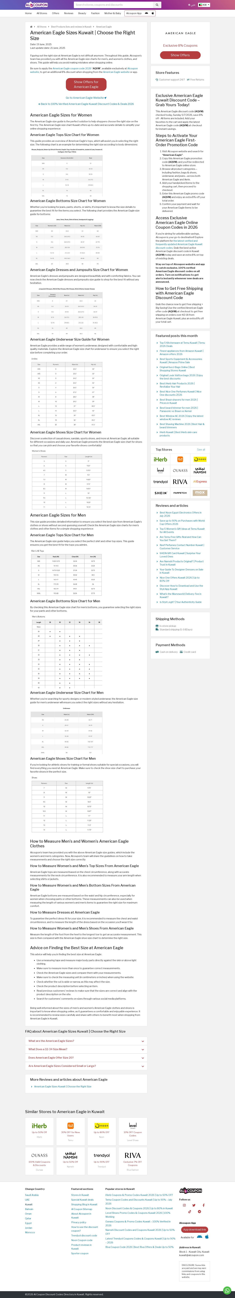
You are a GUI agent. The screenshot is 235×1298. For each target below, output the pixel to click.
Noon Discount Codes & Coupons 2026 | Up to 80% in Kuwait (139, 1208)
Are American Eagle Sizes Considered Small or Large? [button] (86, 1066)
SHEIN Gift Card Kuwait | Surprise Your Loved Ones (180, 555)
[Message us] (227, 1290)
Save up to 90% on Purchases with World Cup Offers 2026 (182, 522)
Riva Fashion (133, 1170)
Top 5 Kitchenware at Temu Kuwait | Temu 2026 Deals (182, 344)
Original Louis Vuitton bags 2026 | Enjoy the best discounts (181, 377)
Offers (55, 13)
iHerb (39, 1137)
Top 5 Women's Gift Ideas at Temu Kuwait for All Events (182, 530)
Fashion (95, 13)
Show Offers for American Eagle (86, 84)
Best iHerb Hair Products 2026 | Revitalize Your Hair (177, 385)
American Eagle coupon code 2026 (72, 68)
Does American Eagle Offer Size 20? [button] (86, 1057)
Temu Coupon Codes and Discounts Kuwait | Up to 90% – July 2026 (138, 1201)
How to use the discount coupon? (84, 1229)
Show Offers (180, 55)
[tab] (86, 1041)
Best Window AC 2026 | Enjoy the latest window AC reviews (181, 418)
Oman (28, 1213)
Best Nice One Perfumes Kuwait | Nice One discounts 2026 (180, 393)
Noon (101, 1137)
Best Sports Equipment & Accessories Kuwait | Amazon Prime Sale (181, 361)
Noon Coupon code (82, 1240)
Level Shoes (132, 1140)
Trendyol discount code (84, 1235)
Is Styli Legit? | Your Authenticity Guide (181, 602)
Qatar (28, 1218)
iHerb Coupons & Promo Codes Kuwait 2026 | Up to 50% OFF (139, 1195)
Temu (70, 1140)
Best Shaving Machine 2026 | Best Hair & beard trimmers (182, 426)
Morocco (30, 1232)
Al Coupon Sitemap (81, 1209)
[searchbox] (113, 5)
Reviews (68, 13)
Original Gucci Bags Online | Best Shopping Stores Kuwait (177, 369)
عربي (191, 5)
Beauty (82, 13)
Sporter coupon (79, 1253)
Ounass (39, 1170)
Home (28, 13)
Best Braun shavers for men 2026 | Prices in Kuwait (179, 401)
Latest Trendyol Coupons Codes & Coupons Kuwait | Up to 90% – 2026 (140, 1240)
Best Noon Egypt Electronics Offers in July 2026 (180, 514)
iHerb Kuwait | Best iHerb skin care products (178, 434)
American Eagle (104, 27)
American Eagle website (116, 72)
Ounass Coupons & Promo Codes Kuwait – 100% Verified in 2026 (138, 1223)
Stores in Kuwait (80, 1195)
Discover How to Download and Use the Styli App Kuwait (181, 587)
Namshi (70, 1166)
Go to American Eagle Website (86, 98)
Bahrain (29, 1209)
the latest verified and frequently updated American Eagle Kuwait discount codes (179, 244)
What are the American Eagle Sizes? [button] (86, 1041)
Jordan (28, 1227)
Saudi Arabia (32, 1195)
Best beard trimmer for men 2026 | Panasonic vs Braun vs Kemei (179, 409)
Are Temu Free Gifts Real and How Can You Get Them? (180, 539)
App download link (194, 1229)
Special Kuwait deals (82, 1199)
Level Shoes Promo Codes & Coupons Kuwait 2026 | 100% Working (137, 1214)
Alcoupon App (134, 13)
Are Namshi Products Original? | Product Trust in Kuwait (182, 563)
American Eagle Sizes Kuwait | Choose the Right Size (62, 1086)
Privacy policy (78, 1222)
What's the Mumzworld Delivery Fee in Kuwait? (180, 595)
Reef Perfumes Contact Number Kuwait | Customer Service (182, 547)
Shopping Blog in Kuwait (84, 1204)
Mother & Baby (112, 13)
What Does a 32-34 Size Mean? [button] (86, 1049)
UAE (27, 1199)
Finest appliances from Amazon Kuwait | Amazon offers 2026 (181, 353)
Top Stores (164, 449)
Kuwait (29, 1204)
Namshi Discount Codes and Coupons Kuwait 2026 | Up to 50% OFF (140, 1232)
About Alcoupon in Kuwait (81, 1215)
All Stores (42, 13)
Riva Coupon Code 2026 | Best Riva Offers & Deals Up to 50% (139, 1247)
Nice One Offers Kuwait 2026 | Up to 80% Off (180, 579)
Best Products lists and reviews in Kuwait (71, 27)
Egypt (28, 1223)
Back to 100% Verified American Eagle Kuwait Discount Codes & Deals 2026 (86, 104)
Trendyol (102, 1166)
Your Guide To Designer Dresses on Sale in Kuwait (181, 571)
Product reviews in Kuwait (81, 1247)
